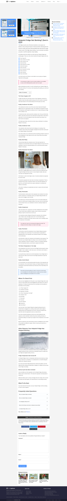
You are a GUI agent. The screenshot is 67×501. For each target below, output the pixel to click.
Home (28, 1)
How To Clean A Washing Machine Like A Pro (52, 495)
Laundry (37, 1)
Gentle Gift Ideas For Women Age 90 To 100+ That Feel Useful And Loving (58, 24)
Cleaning (49, 1)
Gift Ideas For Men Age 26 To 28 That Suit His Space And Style (58, 28)
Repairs (32, 1)
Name (19, 454)
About (58, 1)
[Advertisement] (33, 11)
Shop (54, 1)
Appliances (43, 1)
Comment (20, 438)
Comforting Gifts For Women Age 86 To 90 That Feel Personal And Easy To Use (58, 39)
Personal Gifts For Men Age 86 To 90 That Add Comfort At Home (59, 35)
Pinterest (28, 411)
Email (19, 459)
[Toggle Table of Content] (29, 92)
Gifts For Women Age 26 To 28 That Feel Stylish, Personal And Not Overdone (59, 31)
